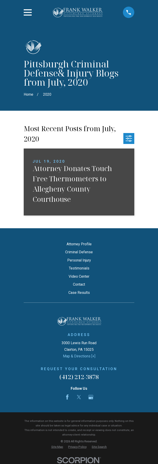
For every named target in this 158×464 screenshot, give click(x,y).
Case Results (79, 292)
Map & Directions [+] (79, 356)
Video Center (79, 276)
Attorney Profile (79, 244)
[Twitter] (78, 397)
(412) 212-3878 (79, 377)
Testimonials (79, 268)
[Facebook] (67, 397)
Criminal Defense (79, 252)
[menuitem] (57, 447)
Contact (79, 284)
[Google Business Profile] (90, 397)
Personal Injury (79, 260)
